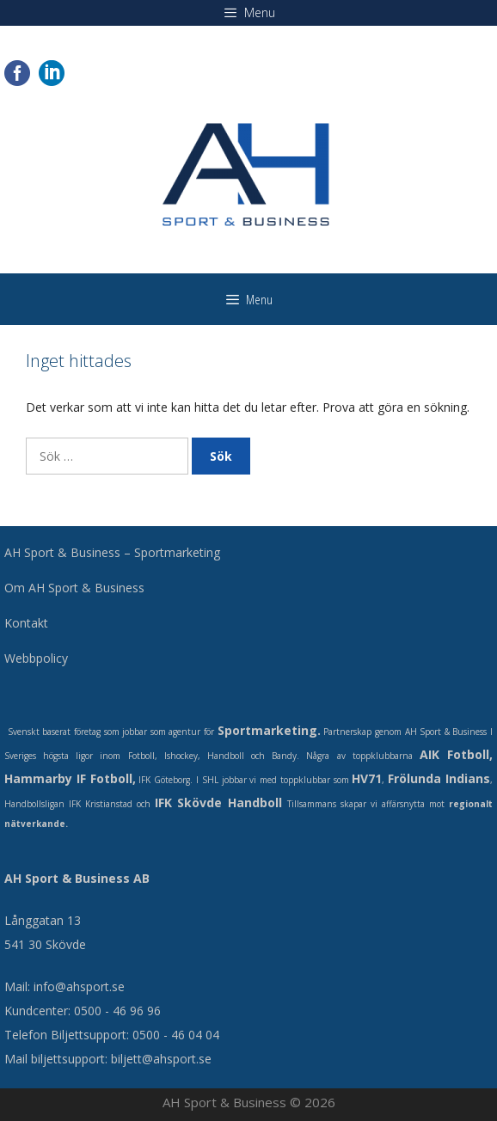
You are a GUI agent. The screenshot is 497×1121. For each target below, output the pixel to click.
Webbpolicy (36, 658)
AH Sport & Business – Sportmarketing (112, 552)
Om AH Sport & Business (74, 587)
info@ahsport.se (79, 986)
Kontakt (26, 623)
